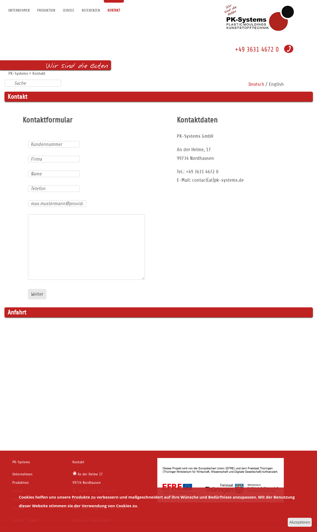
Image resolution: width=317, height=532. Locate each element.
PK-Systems (18, 73)
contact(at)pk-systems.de (218, 180)
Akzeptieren (299, 522)
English (276, 84)
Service (68, 10)
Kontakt (114, 10)
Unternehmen (19, 10)
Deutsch (256, 84)
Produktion (46, 10)
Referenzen (91, 10)
